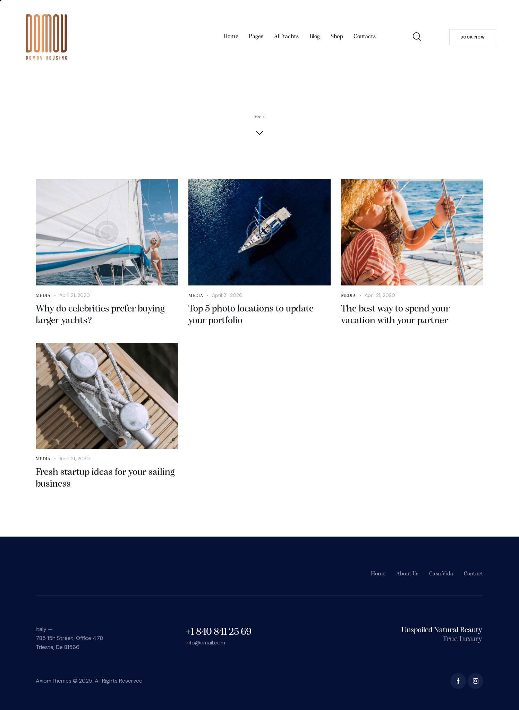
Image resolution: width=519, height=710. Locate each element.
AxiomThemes (53, 680)
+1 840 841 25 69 (218, 632)
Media (43, 295)
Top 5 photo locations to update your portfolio (251, 315)
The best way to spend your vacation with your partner (395, 315)
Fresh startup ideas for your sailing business (105, 478)
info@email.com (205, 642)
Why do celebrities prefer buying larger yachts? (100, 315)
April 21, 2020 (74, 295)
